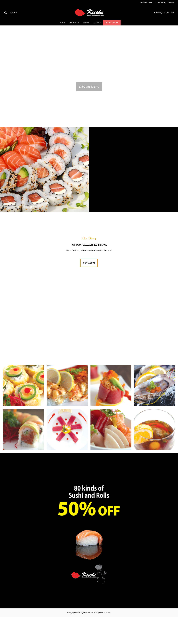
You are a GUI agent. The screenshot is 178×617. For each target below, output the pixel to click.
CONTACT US (89, 263)
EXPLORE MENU (89, 87)
